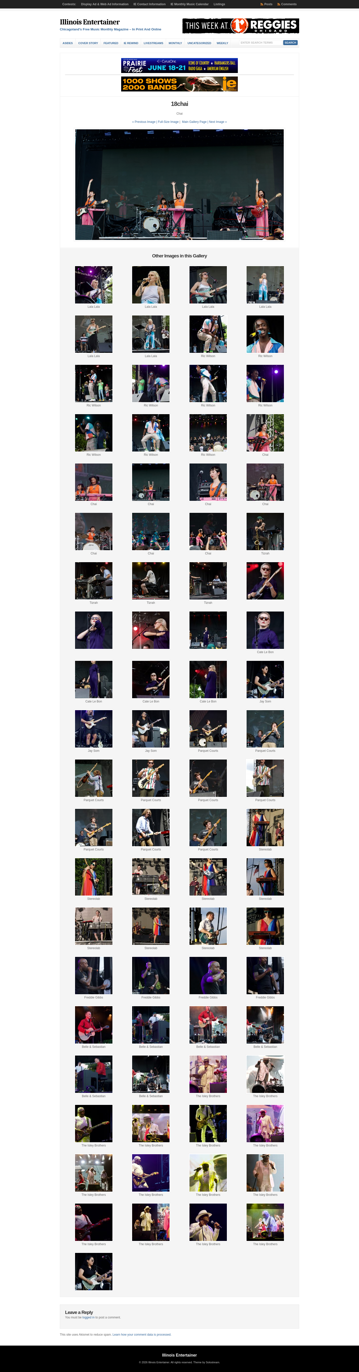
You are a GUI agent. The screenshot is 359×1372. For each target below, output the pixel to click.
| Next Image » (217, 122)
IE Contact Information (150, 4)
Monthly (175, 43)
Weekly (222, 43)
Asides (68, 43)
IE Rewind (131, 43)
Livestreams (153, 43)
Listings (219, 4)
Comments (289, 4)
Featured (110, 43)
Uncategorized (199, 43)
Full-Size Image (168, 122)
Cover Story (88, 43)
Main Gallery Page (194, 122)
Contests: (69, 4)
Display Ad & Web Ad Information (104, 4)
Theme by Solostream (206, 1362)
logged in (89, 1317)
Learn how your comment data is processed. (141, 1334)
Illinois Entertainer (89, 22)
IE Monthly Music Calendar (190, 4)
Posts (268, 4)
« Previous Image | (145, 122)
